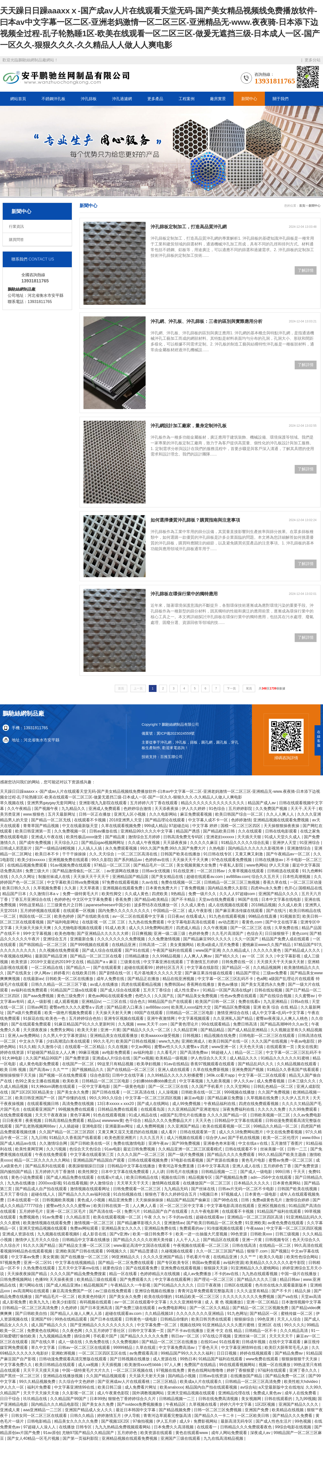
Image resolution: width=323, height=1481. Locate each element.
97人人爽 (173, 1365)
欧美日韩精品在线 (142, 1177)
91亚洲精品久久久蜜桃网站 (255, 1268)
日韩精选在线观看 (283, 871)
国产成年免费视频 (35, 842)
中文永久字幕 (31, 1041)
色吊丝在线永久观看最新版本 (281, 1285)
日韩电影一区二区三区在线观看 (267, 1035)
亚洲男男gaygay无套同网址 (52, 803)
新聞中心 (249, 99)
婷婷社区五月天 (170, 967)
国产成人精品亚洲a (63, 1285)
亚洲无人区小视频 (130, 814)
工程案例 (187, 99)
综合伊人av (216, 1138)
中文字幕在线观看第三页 (92, 1154)
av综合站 (248, 1387)
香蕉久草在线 (275, 882)
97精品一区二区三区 (112, 865)
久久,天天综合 (102, 854)
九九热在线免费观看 (146, 922)
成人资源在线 (165, 1359)
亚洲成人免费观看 (104, 808)
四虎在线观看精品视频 (141, 984)
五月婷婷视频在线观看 (40, 911)
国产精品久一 (78, 967)
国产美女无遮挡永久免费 (263, 984)
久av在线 (150, 882)
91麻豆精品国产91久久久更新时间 (85, 1024)
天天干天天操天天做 (41, 1393)
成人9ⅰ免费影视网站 (198, 1421)
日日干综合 (10, 1399)
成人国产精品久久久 (49, 1325)
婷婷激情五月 (109, 1415)
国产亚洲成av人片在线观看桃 (124, 1381)
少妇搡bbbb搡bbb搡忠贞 (155, 1081)
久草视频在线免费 (262, 1098)
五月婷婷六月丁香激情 (55, 1172)
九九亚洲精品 (275, 1001)
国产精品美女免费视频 (197, 996)
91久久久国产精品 (39, 1245)
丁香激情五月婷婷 (202, 962)
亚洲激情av (174, 1223)
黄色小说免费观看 (27, 1177)
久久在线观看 (250, 831)
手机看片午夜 (198, 1257)
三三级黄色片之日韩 (65, 905)
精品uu (93, 1120)
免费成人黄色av (267, 1393)
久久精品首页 (78, 1217)
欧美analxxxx (171, 1387)
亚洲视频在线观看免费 (123, 888)
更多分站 (313, 60)
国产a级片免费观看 (24, 1013)
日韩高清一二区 (153, 945)
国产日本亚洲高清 (96, 1308)
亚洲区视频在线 (272, 1206)
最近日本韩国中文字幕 (136, 1410)
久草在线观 (146, 1347)
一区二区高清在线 (139, 1092)
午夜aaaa (255, 1228)
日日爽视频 (142, 933)
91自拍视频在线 (128, 1194)
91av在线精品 (176, 1064)
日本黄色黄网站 (287, 1183)
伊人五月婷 (166, 1421)
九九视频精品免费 (55, 1336)
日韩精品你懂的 (174, 1319)
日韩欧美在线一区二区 (201, 1092)
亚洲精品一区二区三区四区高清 (255, 1217)
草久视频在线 (12, 803)
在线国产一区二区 (78, 1064)
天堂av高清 (311, 1296)
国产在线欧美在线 (93, 916)
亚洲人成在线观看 (174, 1069)
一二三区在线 (115, 1001)
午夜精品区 (176, 1404)
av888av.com (237, 876)
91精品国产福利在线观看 (279, 1211)
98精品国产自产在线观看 (170, 1001)
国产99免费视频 (186, 1143)
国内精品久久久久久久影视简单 (256, 848)
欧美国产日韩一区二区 (215, 1001)
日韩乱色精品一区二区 (273, 1086)
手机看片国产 (105, 1336)
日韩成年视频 (254, 1342)
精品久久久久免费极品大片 (168, 1120)
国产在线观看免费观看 (31, 1024)
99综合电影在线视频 (293, 1427)
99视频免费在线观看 (76, 1109)
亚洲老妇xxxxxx (220, 837)
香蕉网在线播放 (201, 984)
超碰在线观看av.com (205, 876)
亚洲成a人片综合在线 (111, 1058)
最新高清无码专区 (237, 1421)
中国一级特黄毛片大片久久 (86, 1370)
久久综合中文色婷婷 (77, 1381)
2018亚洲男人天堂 (126, 820)
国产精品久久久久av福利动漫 (84, 1194)
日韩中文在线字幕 (128, 1075)
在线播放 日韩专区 (76, 1427)
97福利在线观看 (272, 1370)
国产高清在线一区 (105, 1211)
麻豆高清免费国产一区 (72, 1291)
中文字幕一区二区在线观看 (262, 1075)
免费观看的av (191, 1228)
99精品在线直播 (263, 916)
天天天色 (203, 1120)
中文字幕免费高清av (177, 1347)
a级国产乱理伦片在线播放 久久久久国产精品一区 (204, 1115)
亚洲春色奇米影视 (219, 1143)
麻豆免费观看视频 (196, 814)
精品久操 (303, 1291)
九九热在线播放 (21, 1183)
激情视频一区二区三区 (94, 1223)
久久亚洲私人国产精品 (233, 1018)
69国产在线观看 (149, 1013)
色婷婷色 (62, 899)
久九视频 (126, 1024)
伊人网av (42, 973)
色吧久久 (143, 996)
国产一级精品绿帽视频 (55, 848)
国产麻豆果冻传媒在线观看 (239, 911)
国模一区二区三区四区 (241, 826)
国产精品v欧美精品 (151, 899)
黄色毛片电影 (254, 1160)
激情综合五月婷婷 (144, 837)
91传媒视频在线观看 (225, 1228)
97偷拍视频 (143, 1421)
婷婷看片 (62, 973)
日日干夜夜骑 (209, 1285)
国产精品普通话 (144, 1251)
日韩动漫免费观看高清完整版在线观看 (73, 1359)
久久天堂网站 (238, 1086)
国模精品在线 (310, 888)
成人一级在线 (70, 1342)
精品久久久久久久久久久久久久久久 (213, 803)
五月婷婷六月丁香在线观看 (154, 803)
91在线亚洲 (184, 871)
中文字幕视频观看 (194, 1018)
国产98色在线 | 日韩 (231, 1200)
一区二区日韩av (211, 871)
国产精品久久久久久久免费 (144, 1336)
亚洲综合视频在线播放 (155, 1291)
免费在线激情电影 (129, 1143)
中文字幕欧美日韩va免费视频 (73, 882)
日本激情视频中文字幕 (301, 1302)
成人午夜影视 (200, 911)
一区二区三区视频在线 (133, 1370)
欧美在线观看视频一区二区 (226, 1126)
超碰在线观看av (210, 1217)
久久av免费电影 (307, 1115)
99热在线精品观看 (71, 1319)
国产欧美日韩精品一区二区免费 (214, 1223)
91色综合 (217, 808)
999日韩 (283, 1172)
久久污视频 (56, 1149)
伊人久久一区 (12, 1387)
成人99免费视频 (187, 1103)
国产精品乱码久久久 (256, 1064)
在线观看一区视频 (79, 911)
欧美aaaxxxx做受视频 (160, 1035)
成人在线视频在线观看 (228, 905)
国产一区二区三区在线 (168, 1086)
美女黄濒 (50, 1257)
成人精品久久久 (244, 1058)
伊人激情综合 (102, 1183)
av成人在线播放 (104, 984)
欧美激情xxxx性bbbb (143, 1365)
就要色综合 (113, 1268)
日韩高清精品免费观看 (64, 1120)
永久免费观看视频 (121, 848)
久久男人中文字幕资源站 (65, 1035)
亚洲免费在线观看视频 (181, 1268)
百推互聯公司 (171, 757)
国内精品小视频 (182, 1376)
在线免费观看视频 (16, 1115)
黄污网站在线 (31, 1285)
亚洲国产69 (41, 1319)
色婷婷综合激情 (137, 808)
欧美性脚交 (112, 894)
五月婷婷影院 (240, 808)
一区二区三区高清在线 (138, 854)
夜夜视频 (33, 1120)
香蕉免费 (123, 899)
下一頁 (231, 688)
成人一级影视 (39, 1001)
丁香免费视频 (193, 888)
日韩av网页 (37, 1007)
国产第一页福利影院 (81, 1438)
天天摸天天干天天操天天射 (281, 962)
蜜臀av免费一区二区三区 (291, 1160)
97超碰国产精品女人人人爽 (51, 1052)
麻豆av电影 (194, 1098)
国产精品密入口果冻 (125, 1007)
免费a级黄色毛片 (267, 1200)
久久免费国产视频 (271, 808)
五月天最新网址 (62, 814)
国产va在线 (288, 1296)
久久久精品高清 (294, 1331)
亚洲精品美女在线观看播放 (114, 1035)
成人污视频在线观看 (185, 1138)
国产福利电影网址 (63, 922)
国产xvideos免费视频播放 (140, 1404)
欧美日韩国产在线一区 (228, 1041)
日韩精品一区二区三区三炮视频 (232, 882)
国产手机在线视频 (244, 1138)
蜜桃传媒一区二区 (297, 1313)
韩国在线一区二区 (35, 916)
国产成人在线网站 (153, 1103)
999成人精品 (155, 826)
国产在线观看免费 (142, 1268)
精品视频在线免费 (220, 1035)
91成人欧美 (115, 928)
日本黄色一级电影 (261, 1194)
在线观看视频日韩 (43, 1103)
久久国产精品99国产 (44, 1058)
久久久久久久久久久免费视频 (249, 1296)
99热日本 (188, 1359)
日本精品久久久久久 (252, 1183)
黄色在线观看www (192, 1433)
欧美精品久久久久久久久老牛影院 (275, 1262)
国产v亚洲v (120, 1234)
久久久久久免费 (272, 1109)
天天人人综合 (289, 1319)
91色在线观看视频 (109, 1115)
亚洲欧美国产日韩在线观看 (79, 1251)
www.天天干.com (152, 1024)
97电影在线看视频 (187, 1160)
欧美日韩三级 (110, 1387)
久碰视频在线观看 (177, 1251)
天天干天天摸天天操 (41, 1370)
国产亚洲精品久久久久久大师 (103, 933)
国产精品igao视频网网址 (103, 842)
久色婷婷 (69, 1308)
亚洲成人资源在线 (18, 1234)
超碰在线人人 (43, 1194)
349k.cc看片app (221, 1075)
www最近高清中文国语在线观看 (142, 1245)
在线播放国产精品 (246, 1376)
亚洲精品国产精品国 (130, 876)
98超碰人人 (222, 1052)
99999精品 (123, 1347)
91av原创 (51, 1433)
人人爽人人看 (144, 1206)
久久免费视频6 (125, 1342)
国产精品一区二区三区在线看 (96, 956)
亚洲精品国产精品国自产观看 (99, 1160)
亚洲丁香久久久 (303, 1370)
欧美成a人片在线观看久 (201, 1381)
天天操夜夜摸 (61, 1279)
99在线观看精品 (216, 1024)
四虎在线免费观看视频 (259, 1103)
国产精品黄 (115, 837)
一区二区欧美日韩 (253, 1415)
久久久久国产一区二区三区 (141, 1154)
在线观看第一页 (280, 1047)
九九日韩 (39, 1138)
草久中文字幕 (43, 1347)
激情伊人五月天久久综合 (37, 1240)
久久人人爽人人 (280, 814)
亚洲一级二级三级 (170, 933)
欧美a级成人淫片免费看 (218, 945)
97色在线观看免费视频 (232, 860)
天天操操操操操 (149, 1200)
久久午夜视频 (215, 928)
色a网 (261, 979)
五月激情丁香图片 (287, 1143)
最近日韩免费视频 (139, 1149)
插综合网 (82, 1336)
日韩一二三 (297, 1149)
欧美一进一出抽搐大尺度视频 (202, 1234)
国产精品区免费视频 (232, 1007)
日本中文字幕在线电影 (281, 899)
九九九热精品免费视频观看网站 (123, 1427)
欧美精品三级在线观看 (97, 1279)
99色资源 (239, 1234)
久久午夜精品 (19, 808)
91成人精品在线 (143, 1115)
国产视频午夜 (46, 808)
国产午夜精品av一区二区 (288, 854)
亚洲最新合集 (82, 939)
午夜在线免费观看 (51, 1154)
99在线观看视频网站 (237, 1365)
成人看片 (169, 1132)
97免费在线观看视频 (120, 882)
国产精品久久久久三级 (257, 1279)
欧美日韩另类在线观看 (211, 1319)
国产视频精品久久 (88, 1069)
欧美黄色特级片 (92, 1296)
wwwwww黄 (112, 1120)
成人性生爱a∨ (187, 990)
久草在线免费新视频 (211, 1069)
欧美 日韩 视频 (13, 1069)
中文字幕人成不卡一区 (208, 820)
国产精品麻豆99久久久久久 (207, 939)
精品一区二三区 (249, 1052)
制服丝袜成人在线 (54, 876)
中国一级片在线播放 (299, 1274)
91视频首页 (290, 916)
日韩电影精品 (39, 1421)
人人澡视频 (168, 1092)
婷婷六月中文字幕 (236, 1404)
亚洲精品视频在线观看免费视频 (281, 820)
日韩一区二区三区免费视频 (218, 1410)
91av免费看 (53, 1217)
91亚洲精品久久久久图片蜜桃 (229, 1325)
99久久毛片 (103, 1041)
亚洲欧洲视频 (63, 1353)
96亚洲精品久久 (126, 1257)
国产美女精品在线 (167, 876)
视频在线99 (190, 1325)
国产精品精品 (213, 1030)
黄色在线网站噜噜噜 (206, 1370)
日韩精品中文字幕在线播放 (131, 1166)
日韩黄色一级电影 (141, 1319)
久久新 (70, 888)
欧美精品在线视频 (288, 1410)
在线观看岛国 (153, 1109)
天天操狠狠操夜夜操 (282, 826)
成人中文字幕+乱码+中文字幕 (278, 1013)
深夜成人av (260, 1433)
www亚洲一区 (224, 1047)
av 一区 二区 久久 (258, 956)
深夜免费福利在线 (239, 1109)
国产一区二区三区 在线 (251, 928)
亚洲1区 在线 (270, 1325)
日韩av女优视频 (156, 871)
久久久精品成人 (236, 950)
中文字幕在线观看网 (173, 1279)
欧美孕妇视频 (149, 1064)
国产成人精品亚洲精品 (248, 1030)
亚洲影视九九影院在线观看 (103, 803)
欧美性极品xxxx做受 (84, 837)
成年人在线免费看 (300, 1393)
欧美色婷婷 (64, 916)
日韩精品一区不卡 (261, 1331)
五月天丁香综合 (157, 990)
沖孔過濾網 (122, 99)
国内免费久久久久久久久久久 (124, 911)
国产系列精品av (128, 860)
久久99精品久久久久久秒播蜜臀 (175, 1075)
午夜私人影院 (231, 865)
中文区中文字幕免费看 (92, 899)
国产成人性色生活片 (274, 1421)
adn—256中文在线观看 (272, 1177)
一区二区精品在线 (47, 967)
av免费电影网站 (172, 1308)
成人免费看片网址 (141, 1387)
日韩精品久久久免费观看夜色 (246, 1427)
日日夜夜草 (12, 1120)
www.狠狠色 (34, 814)
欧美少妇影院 (64, 1302)
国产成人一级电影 (256, 1172)
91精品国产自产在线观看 (166, 1211)
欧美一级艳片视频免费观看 (68, 1013)
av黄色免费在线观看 (286, 1223)
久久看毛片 (167, 1052)
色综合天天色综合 (85, 1149)
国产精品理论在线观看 (165, 820)
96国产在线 (248, 899)
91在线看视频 (75, 1183)
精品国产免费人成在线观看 (286, 939)
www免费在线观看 (263, 1359)
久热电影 (217, 848)
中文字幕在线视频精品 (75, 1262)
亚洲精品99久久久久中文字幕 (147, 831)
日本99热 (98, 1399)
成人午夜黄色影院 (113, 1393)
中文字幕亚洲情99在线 (241, 1347)
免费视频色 (29, 1217)
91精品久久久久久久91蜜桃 (285, 1058)
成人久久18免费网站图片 (151, 928)
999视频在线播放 (240, 1092)
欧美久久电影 (271, 1257)
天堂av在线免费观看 (217, 899)
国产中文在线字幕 (281, 922)
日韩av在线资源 (213, 1376)
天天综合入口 (66, 842)
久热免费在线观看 (39, 1268)
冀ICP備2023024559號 (176, 733)
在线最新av (33, 979)
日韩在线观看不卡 (241, 1149)
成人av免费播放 (197, 1274)
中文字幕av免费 (25, 1257)
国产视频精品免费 (231, 1177)
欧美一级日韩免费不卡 (153, 1234)
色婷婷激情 (241, 820)
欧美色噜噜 (65, 933)
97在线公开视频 (217, 1336)
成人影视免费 (14, 1302)
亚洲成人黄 (10, 1410)
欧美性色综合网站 (302, 1257)
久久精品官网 (185, 1030)
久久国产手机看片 (207, 1086)
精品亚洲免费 (120, 1200)
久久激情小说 (50, 1047)
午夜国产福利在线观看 (173, 950)
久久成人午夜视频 (144, 842)
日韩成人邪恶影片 (16, 848)
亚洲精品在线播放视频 (63, 1376)
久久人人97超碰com (237, 894)
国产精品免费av (289, 1353)
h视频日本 (209, 1194)
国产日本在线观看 (106, 1319)
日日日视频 (227, 1353)
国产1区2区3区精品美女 (33, 1092)
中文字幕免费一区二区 (157, 1325)
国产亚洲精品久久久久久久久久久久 (102, 1325)
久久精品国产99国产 (68, 1399)
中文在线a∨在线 (253, 1143)
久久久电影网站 (163, 814)
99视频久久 (117, 1251)
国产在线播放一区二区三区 (85, 1257)
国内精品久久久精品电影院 (55, 1404)
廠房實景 (218, 99)
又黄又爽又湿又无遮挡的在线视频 (128, 1132)
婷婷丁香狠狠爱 (241, 1370)
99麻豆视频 (89, 1052)
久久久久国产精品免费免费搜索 (78, 1274)
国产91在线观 (137, 950)
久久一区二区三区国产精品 (220, 1251)
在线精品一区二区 (275, 1245)
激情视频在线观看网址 (90, 1189)
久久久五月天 (152, 1138)
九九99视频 (305, 1399)
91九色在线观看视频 (227, 916)
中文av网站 (141, 1047)
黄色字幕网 (80, 1115)
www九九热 (169, 1041)
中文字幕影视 (289, 956)
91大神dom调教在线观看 (53, 1086)
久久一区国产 (247, 939)
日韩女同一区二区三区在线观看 (39, 1415)
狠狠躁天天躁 (216, 1268)
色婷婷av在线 (157, 860)
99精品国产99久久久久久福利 (187, 1353)
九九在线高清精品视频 (223, 1438)
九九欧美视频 (218, 1081)
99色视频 (303, 1421)
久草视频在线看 (203, 1404)
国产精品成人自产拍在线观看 (41, 1189)
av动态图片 (229, 922)
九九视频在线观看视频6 (58, 1234)
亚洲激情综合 (299, 848)
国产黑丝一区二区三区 (20, 1376)
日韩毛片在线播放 (182, 1172)
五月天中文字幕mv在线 (79, 1268)
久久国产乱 (164, 996)
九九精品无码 (176, 1189)
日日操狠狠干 (277, 933)
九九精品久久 (73, 808)
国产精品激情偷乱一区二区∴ (78, 871)
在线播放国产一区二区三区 (207, 1183)
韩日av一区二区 (185, 1336)
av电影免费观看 (116, 1052)
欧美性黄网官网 (29, 1149)
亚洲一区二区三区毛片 (66, 1211)
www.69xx (311, 1138)
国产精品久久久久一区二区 (146, 1030)
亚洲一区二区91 (38, 1262)
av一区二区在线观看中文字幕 (138, 916)
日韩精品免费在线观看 (118, 1109)
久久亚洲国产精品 (183, 1126)
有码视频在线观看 (96, 1302)
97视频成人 (231, 1194)
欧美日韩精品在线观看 (55, 1365)
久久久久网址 (23, 876)
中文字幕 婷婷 (205, 826)
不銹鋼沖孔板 (53, 99)
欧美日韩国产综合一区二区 (239, 814)
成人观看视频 (66, 1001)
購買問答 (16, 239)
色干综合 (133, 1120)
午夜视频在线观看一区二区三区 (201, 1245)
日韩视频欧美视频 (58, 1200)
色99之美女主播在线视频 (37, 1081)
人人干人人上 (188, 1240)
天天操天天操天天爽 (33, 928)
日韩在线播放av (269, 860)
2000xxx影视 (49, 1183)
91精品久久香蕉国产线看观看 (293, 1069)
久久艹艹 (61, 1069)
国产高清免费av (194, 1052)
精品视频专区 (200, 1177)
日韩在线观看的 (278, 1399)
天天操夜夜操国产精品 (27, 1274)
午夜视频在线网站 (16, 956)
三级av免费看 (275, 973)
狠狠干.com (258, 1251)
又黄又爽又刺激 (249, 854)
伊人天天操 (279, 865)
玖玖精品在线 (35, 1399)
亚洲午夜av (158, 1143)
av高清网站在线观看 (31, 1291)
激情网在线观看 (166, 1183)
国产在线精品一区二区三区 (131, 1069)
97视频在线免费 (170, 1370)
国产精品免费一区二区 (285, 1376)
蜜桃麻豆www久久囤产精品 (267, 945)
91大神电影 (13, 1058)
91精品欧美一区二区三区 (197, 1296)
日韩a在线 (300, 1001)
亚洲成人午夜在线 (47, 837)
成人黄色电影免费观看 (39, 1064)
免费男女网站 (62, 1030)
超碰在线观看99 (139, 967)
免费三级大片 (37, 871)
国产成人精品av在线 (18, 1143)
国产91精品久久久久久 (174, 1285)
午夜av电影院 (303, 1041)
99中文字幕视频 (37, 933)
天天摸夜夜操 (35, 1030)
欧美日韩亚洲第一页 (33, 831)
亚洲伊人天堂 (285, 842)
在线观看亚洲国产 (39, 1109)
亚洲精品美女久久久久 (121, 1228)
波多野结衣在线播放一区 (156, 905)
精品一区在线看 (123, 1274)
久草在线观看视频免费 (121, 826)
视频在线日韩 (173, 1177)
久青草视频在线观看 (246, 871)
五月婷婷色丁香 (277, 1166)
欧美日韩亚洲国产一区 (35, 1098)
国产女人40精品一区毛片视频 (33, 1438)
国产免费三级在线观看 (135, 1308)
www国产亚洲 (208, 950)
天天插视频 (111, 1365)
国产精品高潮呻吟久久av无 (284, 1024)
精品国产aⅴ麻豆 (102, 962)
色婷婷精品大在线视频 (160, 1274)
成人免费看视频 (271, 1081)
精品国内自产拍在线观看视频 (211, 1387)
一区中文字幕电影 (94, 1086)
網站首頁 (18, 99)
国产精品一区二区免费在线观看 (126, 1262)
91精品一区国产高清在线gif (227, 990)
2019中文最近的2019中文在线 (57, 962)
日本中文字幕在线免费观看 (125, 1172)
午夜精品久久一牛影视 (131, 1285)
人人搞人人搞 (90, 848)
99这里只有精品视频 (115, 1064)
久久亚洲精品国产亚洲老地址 (194, 1109)
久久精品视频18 (159, 1313)
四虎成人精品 (188, 928)
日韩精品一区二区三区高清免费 (30, 1308)
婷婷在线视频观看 (256, 1353)
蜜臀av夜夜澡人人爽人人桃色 (282, 1018)
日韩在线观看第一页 (198, 1132)
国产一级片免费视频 (186, 1154)
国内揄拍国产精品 (16, 1172)
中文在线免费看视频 (284, 1132)
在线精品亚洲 (124, 945)
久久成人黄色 (137, 894)
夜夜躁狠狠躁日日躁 (86, 1166)
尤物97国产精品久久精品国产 (88, 1433)
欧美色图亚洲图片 (121, 1138)
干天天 (299, 1172)
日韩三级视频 (287, 1234)
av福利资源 (233, 1262)
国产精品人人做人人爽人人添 (76, 1313)
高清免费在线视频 (78, 1103)
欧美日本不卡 (47, 854)
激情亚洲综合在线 (233, 1013)
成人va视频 (88, 1365)
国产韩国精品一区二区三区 (43, 945)
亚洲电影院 (92, 1126)
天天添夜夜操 (167, 808)
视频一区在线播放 (275, 1365)
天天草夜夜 (90, 888)
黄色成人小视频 (91, 1200)
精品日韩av (290, 1279)
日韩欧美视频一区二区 (270, 1115)
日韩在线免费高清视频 (218, 1399)
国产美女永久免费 (73, 1092)
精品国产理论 (248, 973)
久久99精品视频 (166, 956)
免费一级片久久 (202, 894)
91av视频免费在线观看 (71, 865)
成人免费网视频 (150, 1126)
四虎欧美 (160, 894)
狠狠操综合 (244, 1319)
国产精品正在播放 (143, 979)
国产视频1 (280, 1251)
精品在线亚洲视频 (178, 979)
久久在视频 (118, 1047)
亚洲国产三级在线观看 (181, 1438)
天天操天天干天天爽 (190, 860)
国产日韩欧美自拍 (31, 1313)
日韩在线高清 (244, 1245)
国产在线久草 (43, 1342)
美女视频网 (251, 1399)
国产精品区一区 (236, 967)
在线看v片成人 (110, 1177)
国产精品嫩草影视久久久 (139, 1223)
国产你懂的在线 (72, 1098)
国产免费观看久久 (136, 1279)
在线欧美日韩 (84, 973)
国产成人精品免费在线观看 (70, 1177)
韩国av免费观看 (206, 1262)
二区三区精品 (165, 1381)
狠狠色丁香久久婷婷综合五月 (171, 1194)
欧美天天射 (87, 1030)
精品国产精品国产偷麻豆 (188, 1200)
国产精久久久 (227, 956)
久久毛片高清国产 (228, 933)
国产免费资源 (77, 1058)
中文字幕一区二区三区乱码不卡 (226, 979)
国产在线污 (276, 911)
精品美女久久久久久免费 (76, 1421)
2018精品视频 (263, 905)
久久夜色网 (72, 1331)
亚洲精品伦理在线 (234, 1393)
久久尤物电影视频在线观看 (78, 928)
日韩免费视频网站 (16, 1279)
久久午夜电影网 (205, 1211)
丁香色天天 (208, 1347)
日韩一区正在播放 (95, 814)
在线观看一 (207, 1427)
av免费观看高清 (144, 1353)
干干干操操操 (74, 854)
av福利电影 (144, 1052)
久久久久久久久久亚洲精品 (200, 1313)
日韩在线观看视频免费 (148, 1160)
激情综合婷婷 (297, 1200)
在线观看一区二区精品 (85, 1047)
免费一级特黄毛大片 (81, 894)
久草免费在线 (287, 928)
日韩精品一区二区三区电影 (190, 1013)
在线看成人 (196, 916)
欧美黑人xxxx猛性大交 (191, 1007)
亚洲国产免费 (257, 1410)
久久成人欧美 (290, 905)
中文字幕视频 (191, 1081)
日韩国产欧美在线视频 (297, 1189)
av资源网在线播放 (123, 871)
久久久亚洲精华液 (186, 1302)
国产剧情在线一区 (115, 973)
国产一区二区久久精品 (210, 1308)
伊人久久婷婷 (194, 808)
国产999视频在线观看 (90, 945)
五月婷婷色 (127, 1433)
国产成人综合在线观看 (102, 950)
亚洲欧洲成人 (193, 1041)
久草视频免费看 (47, 888)
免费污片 (132, 1211)
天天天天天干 (281, 1336)
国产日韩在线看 (106, 1092)
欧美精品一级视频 (172, 1058)
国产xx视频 (143, 1058)
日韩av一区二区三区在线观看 (84, 1347)
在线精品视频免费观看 (27, 865)
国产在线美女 (19, 973)
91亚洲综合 (310, 842)
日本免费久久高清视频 (174, 1427)
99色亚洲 (266, 1319)
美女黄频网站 (182, 945)
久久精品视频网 (267, 967)
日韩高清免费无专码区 (183, 837)
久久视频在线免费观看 (59, 950)
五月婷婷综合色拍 (85, 1018)
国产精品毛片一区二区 (153, 865)
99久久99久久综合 (106, 1098)
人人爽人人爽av (198, 956)
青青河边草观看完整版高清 (167, 1415)
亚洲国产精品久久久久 (278, 894)
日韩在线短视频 (268, 990)
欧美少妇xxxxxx (31, 860)
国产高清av (39, 1069)
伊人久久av (244, 1081)
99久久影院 (101, 860)
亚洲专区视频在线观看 (124, 1018)
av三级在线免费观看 (113, 1291)
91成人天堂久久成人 (283, 837)
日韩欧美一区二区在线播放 (69, 979)
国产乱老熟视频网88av (36, 1126)
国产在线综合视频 (276, 996)
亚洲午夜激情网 (161, 1018)
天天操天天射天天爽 (113, 1013)
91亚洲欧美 (255, 1223)
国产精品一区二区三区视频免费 (261, 1308)
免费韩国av (174, 984)
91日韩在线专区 (218, 854)
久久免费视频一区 (70, 831)
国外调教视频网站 (148, 1393)
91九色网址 (237, 1313)
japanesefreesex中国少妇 (109, 905)
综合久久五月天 (265, 876)
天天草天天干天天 (133, 1183)
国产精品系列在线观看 (45, 1166)
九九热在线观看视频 (260, 1274)
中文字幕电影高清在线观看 (191, 922)
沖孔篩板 (89, 99)
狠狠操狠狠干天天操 (18, 1075)
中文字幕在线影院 (203, 967)
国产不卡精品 (183, 899)
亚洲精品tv (90, 1001)
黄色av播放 (228, 984)
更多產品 (155, 99)
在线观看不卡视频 (90, 820)
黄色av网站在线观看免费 (110, 996)
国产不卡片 (282, 1291)
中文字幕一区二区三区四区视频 (153, 1098)
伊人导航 (132, 1415)
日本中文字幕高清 (213, 1166)
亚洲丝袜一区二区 (250, 1336)
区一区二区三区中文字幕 (182, 1206)
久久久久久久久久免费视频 (121, 939)
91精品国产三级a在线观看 (74, 990)
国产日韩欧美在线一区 (90, 1143)
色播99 (41, 1279)
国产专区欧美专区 (173, 1262)
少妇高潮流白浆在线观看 (68, 1041)
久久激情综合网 (53, 1143)
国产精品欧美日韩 (219, 831)
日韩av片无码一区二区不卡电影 (246, 1189)
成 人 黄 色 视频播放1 (224, 1302)
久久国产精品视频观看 (106, 1376)
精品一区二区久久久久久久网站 (42, 1160)
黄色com (299, 933)
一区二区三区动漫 (306, 882)
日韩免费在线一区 (238, 962)
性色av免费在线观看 (238, 996)
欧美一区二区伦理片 (281, 1138)
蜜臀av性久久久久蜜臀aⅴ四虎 (77, 1007)
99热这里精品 (31, 905)
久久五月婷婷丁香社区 (105, 1331)
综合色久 (138, 1001)
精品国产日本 (14, 894)
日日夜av (175, 916)
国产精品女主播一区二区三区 (85, 1245)
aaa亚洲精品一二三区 (43, 1410)
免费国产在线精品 (200, 1365)
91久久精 (27, 1047)
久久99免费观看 (303, 1109)
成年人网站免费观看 (229, 1433)
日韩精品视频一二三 (219, 1172)
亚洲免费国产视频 (248, 1069)
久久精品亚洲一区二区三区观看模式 (190, 1149)
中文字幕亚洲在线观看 (163, 962)
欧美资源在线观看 (156, 1433)
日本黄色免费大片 (162, 888)
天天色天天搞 (251, 1047)
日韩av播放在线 (103, 831)
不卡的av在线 (181, 1217)
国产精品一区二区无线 (51, 820)
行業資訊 (16, 226)
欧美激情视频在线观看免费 (47, 1223)
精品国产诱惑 (188, 831)
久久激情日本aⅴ (44, 894)
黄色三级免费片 (71, 996)
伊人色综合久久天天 (209, 1058)
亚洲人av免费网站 (24, 1035)
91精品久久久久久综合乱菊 (245, 842)
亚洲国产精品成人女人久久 (89, 1410)
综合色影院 (100, 1075)
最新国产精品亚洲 (51, 956)
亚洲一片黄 (110, 1030)
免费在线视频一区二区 (181, 882)
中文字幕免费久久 (16, 1365)
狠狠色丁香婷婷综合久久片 (132, 1399)
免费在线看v (249, 1001)
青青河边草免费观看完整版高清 (206, 1291)
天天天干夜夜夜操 (51, 1115)
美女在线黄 (307, 1047)
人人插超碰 (69, 1126)
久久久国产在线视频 (269, 1041)
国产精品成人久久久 (302, 950)
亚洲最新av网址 (119, 1126)
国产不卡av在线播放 (185, 1331)
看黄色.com (252, 922)
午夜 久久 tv (155, 1217)
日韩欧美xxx (261, 1234)
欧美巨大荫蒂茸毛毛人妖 (287, 1347)
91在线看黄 (229, 1342)
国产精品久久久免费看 (293, 1415)
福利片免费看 (39, 1387)
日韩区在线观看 (238, 1285)
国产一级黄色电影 (129, 1086)
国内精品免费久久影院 (228, 888)
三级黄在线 (130, 962)
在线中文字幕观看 (285, 1342)
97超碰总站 (179, 826)
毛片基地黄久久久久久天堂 (158, 973)
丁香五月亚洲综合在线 (31, 899)
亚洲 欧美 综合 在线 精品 (275, 1007)
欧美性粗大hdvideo (301, 1381)
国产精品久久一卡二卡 (214, 1415)
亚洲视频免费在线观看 (68, 860)
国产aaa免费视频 (39, 996)
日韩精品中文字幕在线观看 (238, 1120)
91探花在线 (33, 1018)
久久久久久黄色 (267, 950)
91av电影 (112, 1149)
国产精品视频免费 (175, 1410)
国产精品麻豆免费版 (225, 1098)
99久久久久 (294, 1325)
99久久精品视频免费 (37, 1381)
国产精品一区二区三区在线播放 (170, 1342)
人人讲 (158, 1172)
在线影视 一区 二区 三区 (104, 922)
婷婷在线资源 (12, 1052)
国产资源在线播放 (222, 1160)
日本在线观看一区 (23, 1200)
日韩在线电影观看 (281, 831)
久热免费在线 (97, 1342)
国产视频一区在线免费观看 (63, 1075)
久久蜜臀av (305, 996)
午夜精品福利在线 (220, 1103)
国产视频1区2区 (115, 1421)
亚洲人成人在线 (246, 1166)
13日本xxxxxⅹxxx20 (116, 1103)
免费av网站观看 (84, 1228)
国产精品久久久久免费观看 (231, 1154)
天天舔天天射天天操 (147, 1376)
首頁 (302, 205)
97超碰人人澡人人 (40, 1427)
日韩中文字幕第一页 (146, 1331)
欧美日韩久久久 (16, 888)
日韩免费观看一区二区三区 (137, 1189)
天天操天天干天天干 (91, 876)
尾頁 (249, 688)
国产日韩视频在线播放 (130, 1359)
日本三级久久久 (302, 1081)
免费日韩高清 (245, 1024)
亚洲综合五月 (55, 939)
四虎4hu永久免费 (266, 888)
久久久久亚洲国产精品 (163, 1257)
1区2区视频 (265, 1404)
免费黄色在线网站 (43, 1331)
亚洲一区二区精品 (262, 1302)
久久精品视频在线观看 (297, 1064)
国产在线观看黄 (107, 967)
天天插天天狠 (249, 837)
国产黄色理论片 (184, 1024)
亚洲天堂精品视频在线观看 (43, 1228)
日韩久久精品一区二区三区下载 (59, 984)
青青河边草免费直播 (176, 1166)
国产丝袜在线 (203, 1189)
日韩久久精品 (82, 1415)
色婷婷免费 (199, 933)
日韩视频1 (192, 1035)
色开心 (290, 888)
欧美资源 (19, 962)
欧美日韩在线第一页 (111, 1206)
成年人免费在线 (110, 979)
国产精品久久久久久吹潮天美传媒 (143, 1240)
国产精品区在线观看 (221, 1240)
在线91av (209, 1342)
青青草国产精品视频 (41, 826)
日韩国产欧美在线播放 (181, 854)
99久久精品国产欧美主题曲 (282, 1154)
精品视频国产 (95, 1285)
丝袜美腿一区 (272, 1149)
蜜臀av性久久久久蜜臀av (68, 1206)
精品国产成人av (262, 803)
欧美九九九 (39, 1302)
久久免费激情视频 (164, 939)
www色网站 (256, 865)
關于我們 (280, 99)
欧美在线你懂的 (158, 1296)
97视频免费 (10, 1262)
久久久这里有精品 (253, 1291)
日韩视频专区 (277, 1240)
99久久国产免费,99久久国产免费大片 (173, 848)
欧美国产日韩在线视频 (136, 1041)
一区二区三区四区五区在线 (103, 1353)
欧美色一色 (55, 1018)
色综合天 (255, 933)
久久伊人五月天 (296, 1098)
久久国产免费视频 (274, 1092)
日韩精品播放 (137, 956)
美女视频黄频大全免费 (196, 865)
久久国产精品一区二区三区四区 (67, 1132)
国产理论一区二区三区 (214, 1279)
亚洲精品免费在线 (160, 1228)
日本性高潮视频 (297, 876)
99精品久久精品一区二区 (276, 1126)
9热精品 (178, 894)
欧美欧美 (71, 1081)
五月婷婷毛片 (31, 1211)
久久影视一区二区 (78, 1393)
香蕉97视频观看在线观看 (213, 1064)
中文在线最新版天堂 (80, 826)
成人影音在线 (94, 1234)
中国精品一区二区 (169, 911)
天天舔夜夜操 (175, 842)
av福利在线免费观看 (29, 990)
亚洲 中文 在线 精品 (224, 1331)
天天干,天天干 (303, 808)
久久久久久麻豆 (204, 842)
